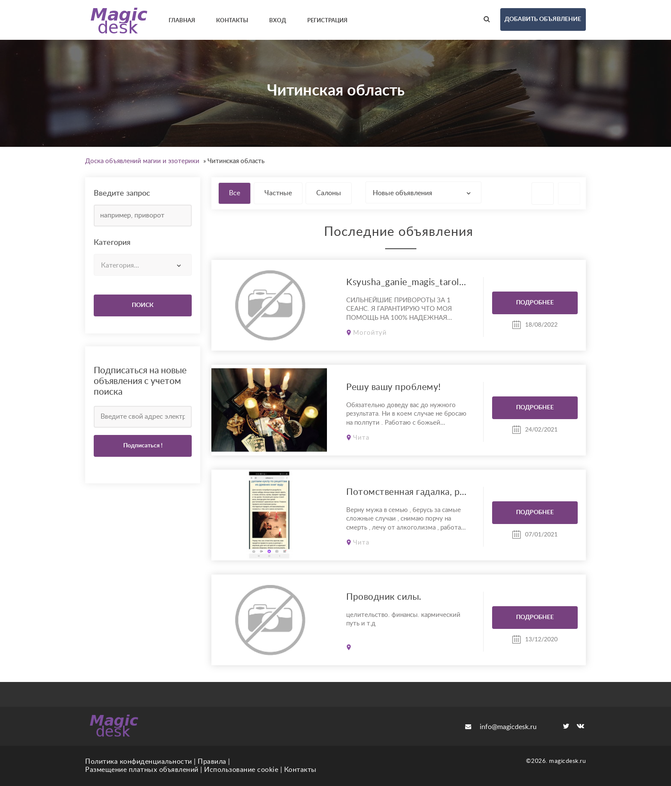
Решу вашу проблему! (393, 387)
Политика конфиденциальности (138, 761)
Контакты (300, 769)
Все (234, 193)
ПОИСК (143, 305)
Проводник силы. (384, 596)
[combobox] (143, 265)
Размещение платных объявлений (142, 769)
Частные (278, 193)
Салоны (328, 193)
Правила (212, 761)
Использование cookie (241, 769)
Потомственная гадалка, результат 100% (406, 492)
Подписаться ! (143, 446)
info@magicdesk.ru (501, 726)
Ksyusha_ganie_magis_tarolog (406, 282)
